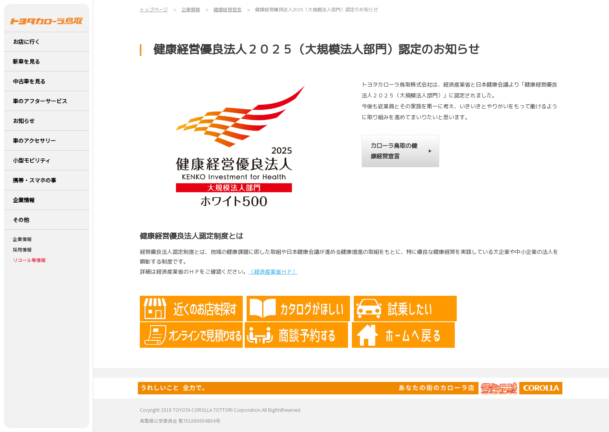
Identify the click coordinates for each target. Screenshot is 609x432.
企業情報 (22, 239)
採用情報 (22, 249)
